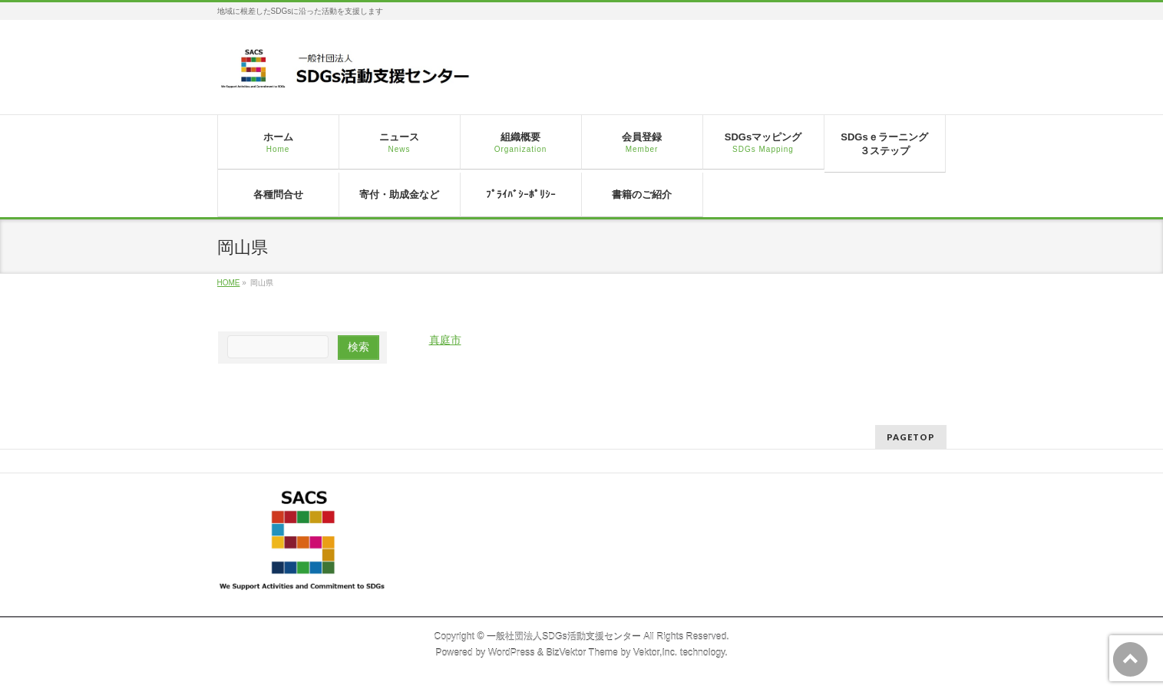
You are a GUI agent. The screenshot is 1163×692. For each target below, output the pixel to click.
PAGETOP (911, 437)
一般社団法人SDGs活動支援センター (564, 636)
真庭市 (445, 340)
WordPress (511, 653)
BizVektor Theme (582, 653)
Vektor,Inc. (655, 653)
